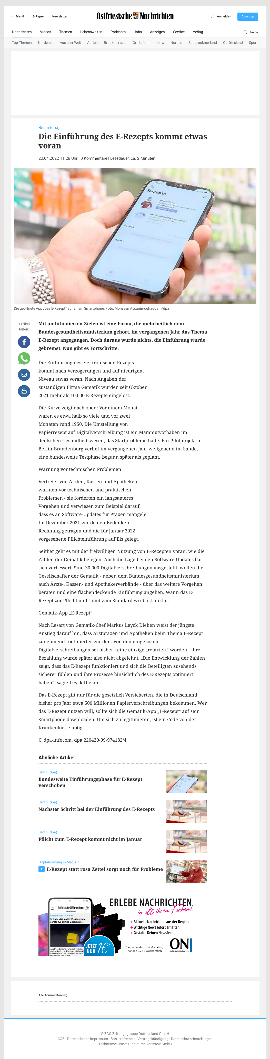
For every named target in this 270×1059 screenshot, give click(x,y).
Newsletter (59, 16)
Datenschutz (77, 1039)
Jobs (138, 32)
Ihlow (160, 42)
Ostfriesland (233, 42)
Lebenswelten (91, 32)
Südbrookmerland (202, 42)
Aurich (92, 42)
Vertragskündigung (152, 1039)
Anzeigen (157, 32)
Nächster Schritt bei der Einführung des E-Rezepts (96, 809)
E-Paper (38, 16)
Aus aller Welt (70, 42)
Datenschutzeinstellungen (192, 1039)
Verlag (198, 32)
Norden (176, 42)
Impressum (99, 1039)
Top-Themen (22, 42)
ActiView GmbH (159, 1044)
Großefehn (141, 42)
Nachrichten (22, 32)
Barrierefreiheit (123, 1039)
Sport (253, 42)
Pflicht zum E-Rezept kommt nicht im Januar (90, 839)
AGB (61, 1039)
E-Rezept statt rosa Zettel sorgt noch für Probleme (105, 869)
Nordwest (46, 42)
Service (179, 32)
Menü (16, 16)
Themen (65, 32)
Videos (45, 32)
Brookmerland (115, 42)
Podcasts (118, 32)
